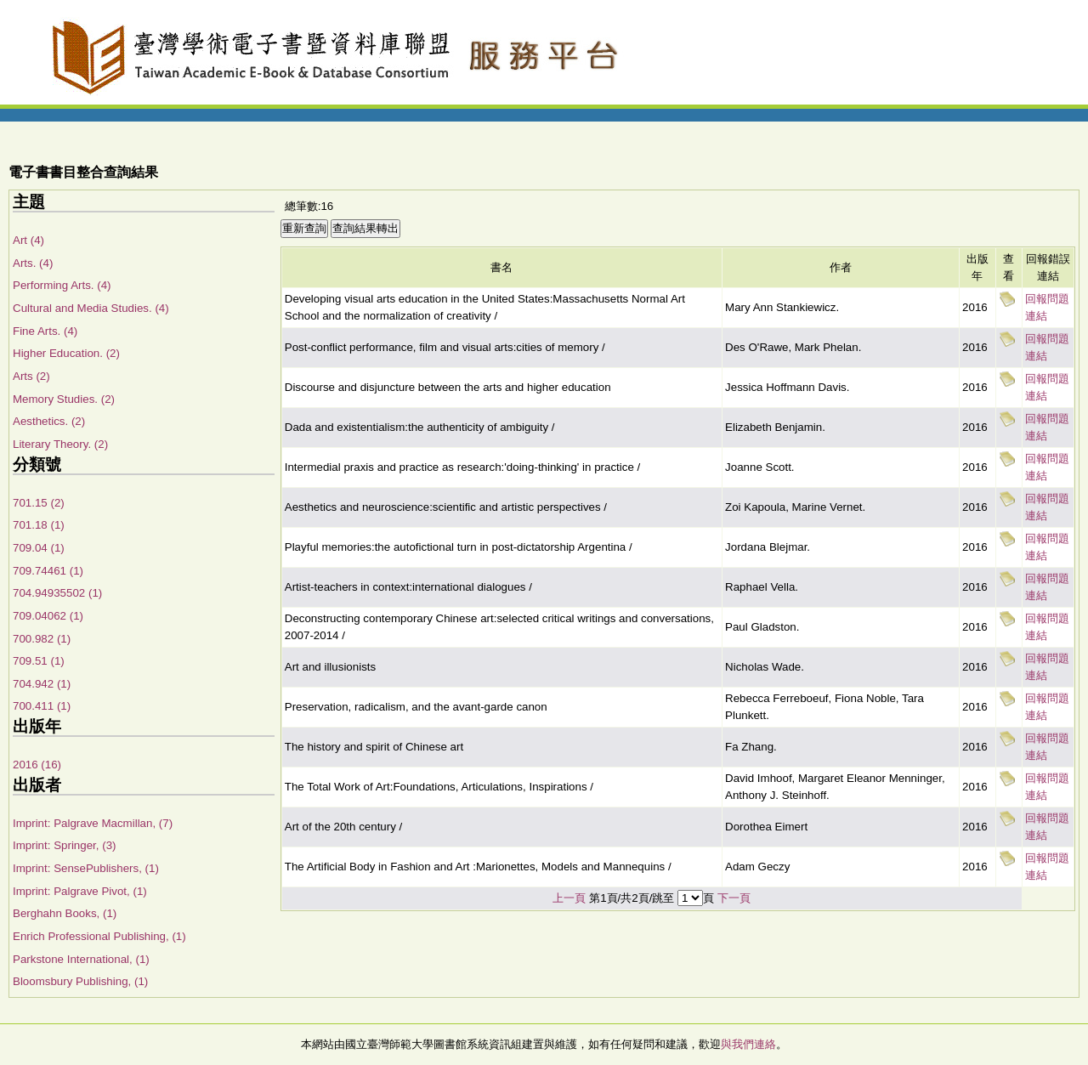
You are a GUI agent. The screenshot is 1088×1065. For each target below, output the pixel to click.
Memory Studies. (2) (64, 399)
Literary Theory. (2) (60, 444)
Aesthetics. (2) (49, 421)
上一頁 (569, 898)
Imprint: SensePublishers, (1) (86, 868)
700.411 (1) (42, 706)
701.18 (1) (39, 524)
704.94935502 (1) (57, 592)
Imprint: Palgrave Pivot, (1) (80, 891)
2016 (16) (37, 764)
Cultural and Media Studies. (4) (91, 308)
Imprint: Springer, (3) (64, 845)
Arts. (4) (33, 263)
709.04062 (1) (48, 615)
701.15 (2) (39, 502)
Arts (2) (31, 376)
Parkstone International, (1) (81, 959)
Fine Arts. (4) (45, 331)
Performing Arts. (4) (62, 285)
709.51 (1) (39, 660)
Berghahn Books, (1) (64, 913)
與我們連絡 (748, 1044)
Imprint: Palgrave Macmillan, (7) (93, 823)
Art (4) (28, 240)
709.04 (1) (39, 547)
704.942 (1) (42, 683)
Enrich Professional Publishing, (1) (99, 936)
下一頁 (734, 898)
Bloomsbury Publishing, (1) (80, 981)
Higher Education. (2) (66, 353)
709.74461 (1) (48, 570)
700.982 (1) (42, 638)
